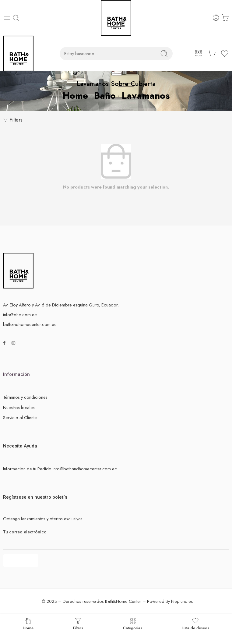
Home (75, 95)
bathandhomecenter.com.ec (30, 324)
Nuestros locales (19, 407)
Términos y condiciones (25, 397)
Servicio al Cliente (20, 417)
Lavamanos (146, 95)
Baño (105, 95)
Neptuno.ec (182, 601)
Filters (13, 119)
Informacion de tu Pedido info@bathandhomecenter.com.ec (60, 468)
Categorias (132, 623)
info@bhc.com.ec (20, 314)
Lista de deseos (195, 623)
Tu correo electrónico (116, 532)
